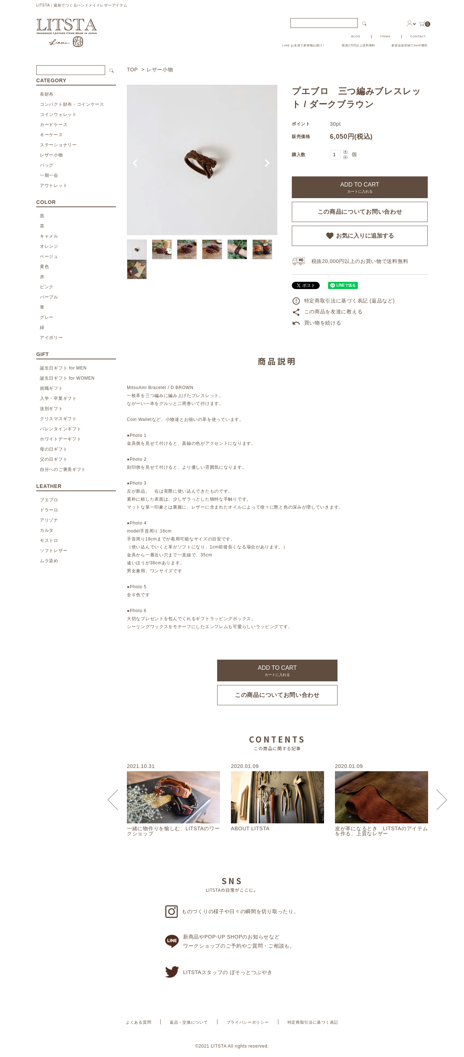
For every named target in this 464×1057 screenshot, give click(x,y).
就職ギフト (51, 388)
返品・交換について (189, 1022)
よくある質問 (138, 1022)
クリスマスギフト (58, 418)
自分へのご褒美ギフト (63, 469)
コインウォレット (58, 114)
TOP (132, 69)
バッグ (47, 165)
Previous (118, 800)
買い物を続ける (316, 323)
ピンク (47, 286)
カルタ (47, 530)
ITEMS (385, 36)
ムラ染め (49, 560)
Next (437, 800)
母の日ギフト (53, 449)
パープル (49, 297)
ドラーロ (49, 510)
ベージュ (49, 256)
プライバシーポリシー (248, 1022)
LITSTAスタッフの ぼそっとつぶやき (218, 972)
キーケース (51, 134)
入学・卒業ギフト (58, 398)
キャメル (49, 236)
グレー (47, 317)
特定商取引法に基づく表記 (312, 1022)
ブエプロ (49, 499)
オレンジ (49, 246)
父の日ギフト (53, 459)
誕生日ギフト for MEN (63, 368)
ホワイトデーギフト (60, 439)
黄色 (44, 266)
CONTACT (418, 36)
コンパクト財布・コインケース (72, 104)
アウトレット (53, 185)
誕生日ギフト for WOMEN (67, 378)
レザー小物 (159, 69)
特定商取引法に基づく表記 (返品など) (343, 301)
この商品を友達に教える (327, 311)
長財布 (47, 94)
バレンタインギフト (60, 428)
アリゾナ (49, 520)
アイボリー (51, 337)
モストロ (49, 540)
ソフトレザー (53, 550)
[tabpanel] (202, 160)
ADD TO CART (360, 187)
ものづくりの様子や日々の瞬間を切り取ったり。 (232, 911)
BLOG (355, 36)
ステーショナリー (58, 144)
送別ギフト (51, 408)
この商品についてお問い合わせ (360, 212)
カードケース (53, 124)
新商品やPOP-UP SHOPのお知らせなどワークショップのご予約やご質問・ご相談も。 (230, 941)
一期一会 (49, 175)
